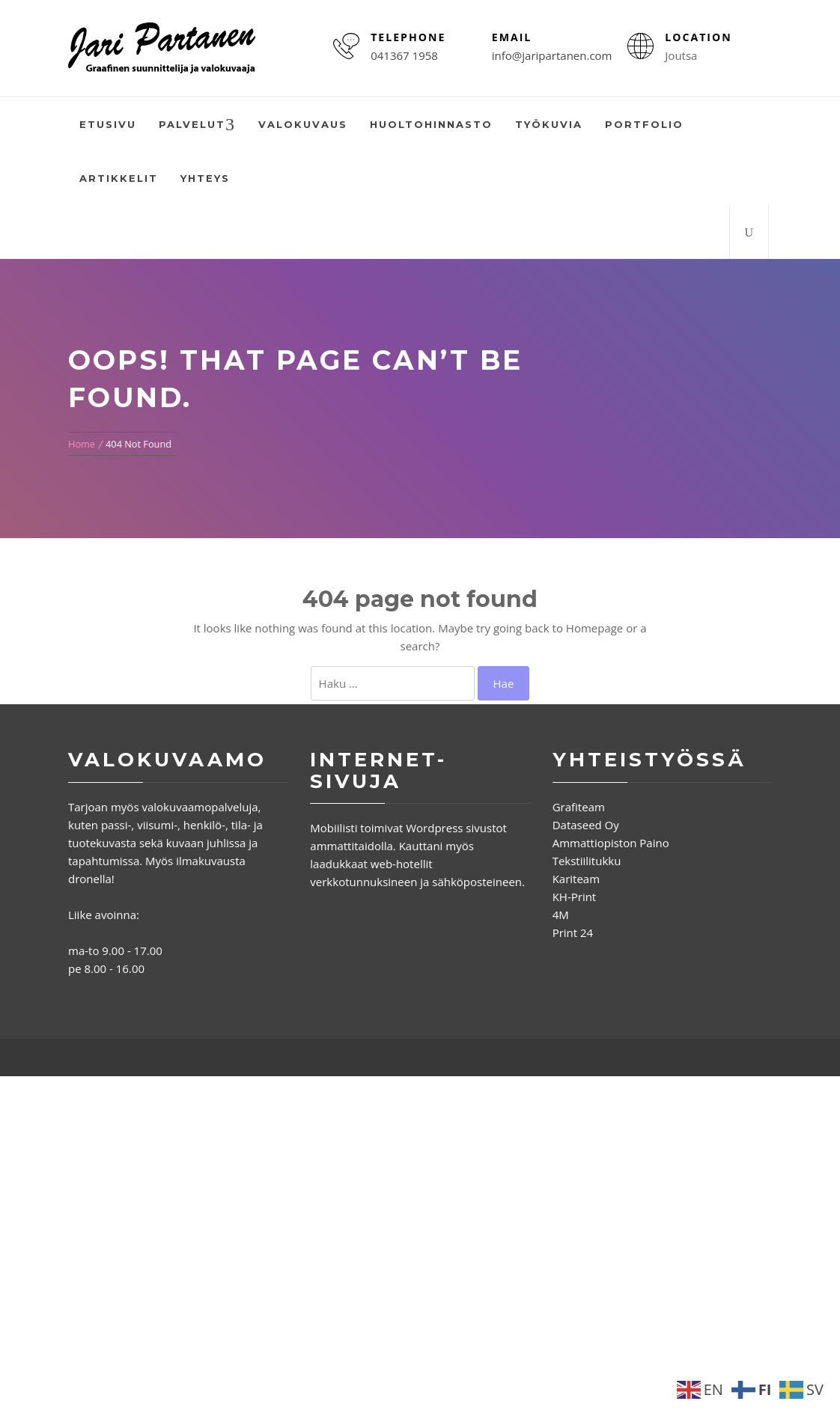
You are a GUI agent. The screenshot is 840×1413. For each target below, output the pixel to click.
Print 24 (573, 932)
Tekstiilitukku (587, 860)
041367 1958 (404, 55)
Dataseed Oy (586, 824)
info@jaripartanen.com (552, 55)
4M (561, 914)
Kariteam (576, 878)
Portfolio (644, 124)
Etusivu (107, 124)
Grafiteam (579, 806)
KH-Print (575, 896)
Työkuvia (548, 124)
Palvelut (197, 125)
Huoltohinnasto (431, 124)
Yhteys (205, 178)
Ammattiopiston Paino (611, 842)
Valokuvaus (302, 124)
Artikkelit (118, 178)
